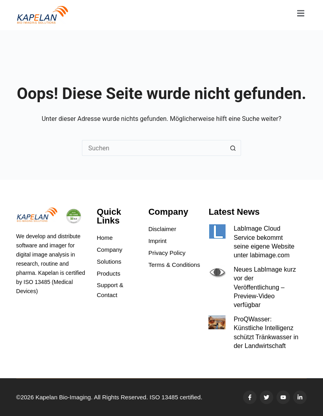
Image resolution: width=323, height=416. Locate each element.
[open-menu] (301, 15)
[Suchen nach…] (153, 148)
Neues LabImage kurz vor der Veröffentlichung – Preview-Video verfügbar (264, 287)
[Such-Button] (233, 148)
